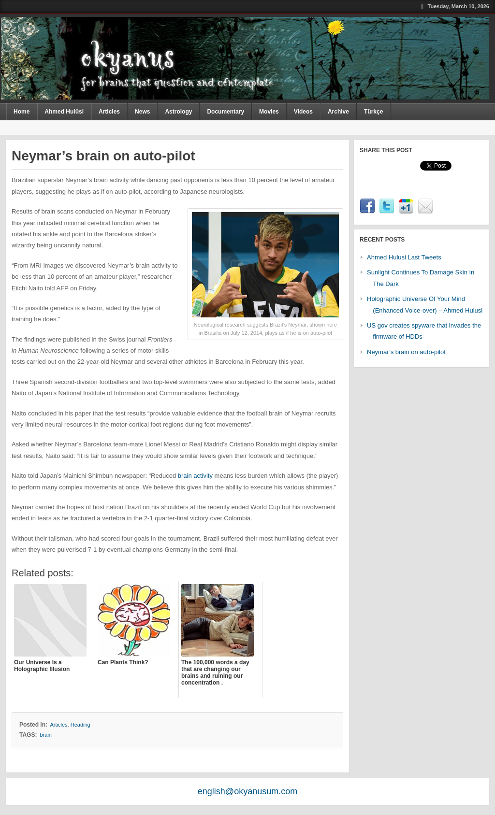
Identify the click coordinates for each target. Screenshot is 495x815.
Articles (109, 111)
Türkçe (373, 111)
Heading (80, 725)
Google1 (406, 206)
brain (46, 735)
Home (21, 111)
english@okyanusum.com (247, 791)
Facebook (367, 206)
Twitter (386, 206)
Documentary (225, 111)
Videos (303, 111)
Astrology (178, 111)
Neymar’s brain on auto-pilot (406, 352)
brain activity (195, 475)
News (142, 111)
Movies (269, 111)
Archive (338, 111)
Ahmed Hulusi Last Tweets (404, 257)
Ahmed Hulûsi (64, 111)
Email (425, 206)
